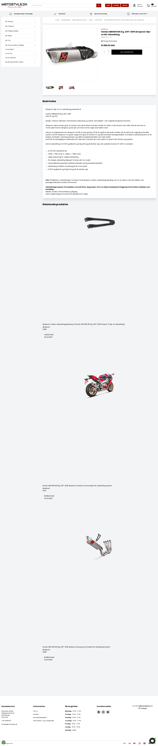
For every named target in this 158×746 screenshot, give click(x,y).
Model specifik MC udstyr (14, 62)
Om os (35, 711)
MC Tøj (7, 40)
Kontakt (35, 714)
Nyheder (116, 5)
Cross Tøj (8, 53)
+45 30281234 (6, 721)
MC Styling (9, 21)
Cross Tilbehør (10, 58)
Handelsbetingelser (40, 717)
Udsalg (124, 5)
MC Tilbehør (9, 26)
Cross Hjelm (9, 49)
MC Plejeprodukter (11, 31)
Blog (108, 5)
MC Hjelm (8, 36)
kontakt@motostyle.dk (9, 724)
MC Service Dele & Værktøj (14, 45)
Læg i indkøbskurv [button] (127, 52)
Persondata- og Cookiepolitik (43, 721)
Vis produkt (48, 337)
